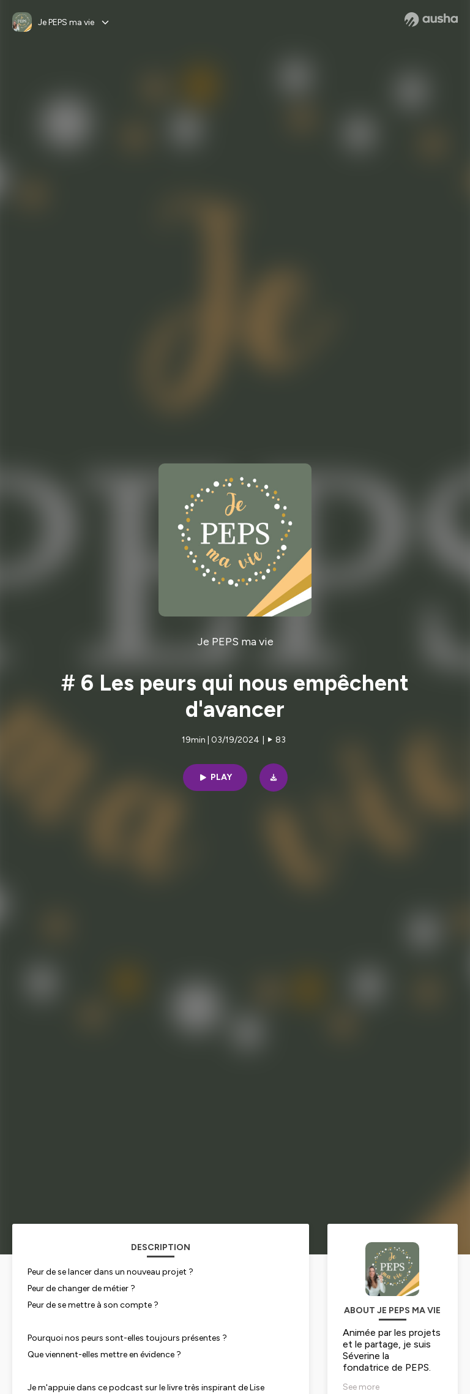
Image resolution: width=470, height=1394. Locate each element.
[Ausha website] (431, 19)
